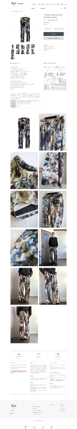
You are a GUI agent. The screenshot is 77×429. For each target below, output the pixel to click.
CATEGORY (42, 8)
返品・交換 (49, 4)
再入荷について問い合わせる (54, 38)
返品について (46, 44)
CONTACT (43, 427)
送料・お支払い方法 (42, 4)
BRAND (32, 8)
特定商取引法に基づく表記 (48, 46)
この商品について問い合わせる (49, 48)
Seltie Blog (54, 407)
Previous (12, 29)
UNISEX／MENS (16, 11)
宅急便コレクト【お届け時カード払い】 (57, 382)
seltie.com (12, 413)
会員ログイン (34, 4)
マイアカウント (64, 409)
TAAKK (45, 24)
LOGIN (51, 427)
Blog (66, 4)
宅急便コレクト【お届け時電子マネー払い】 (58, 383)
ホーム (11, 11)
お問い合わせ (63, 413)
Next (38, 29)
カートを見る (63, 411)
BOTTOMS (22, 11)
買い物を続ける (46, 49)
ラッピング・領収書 (55, 4)
